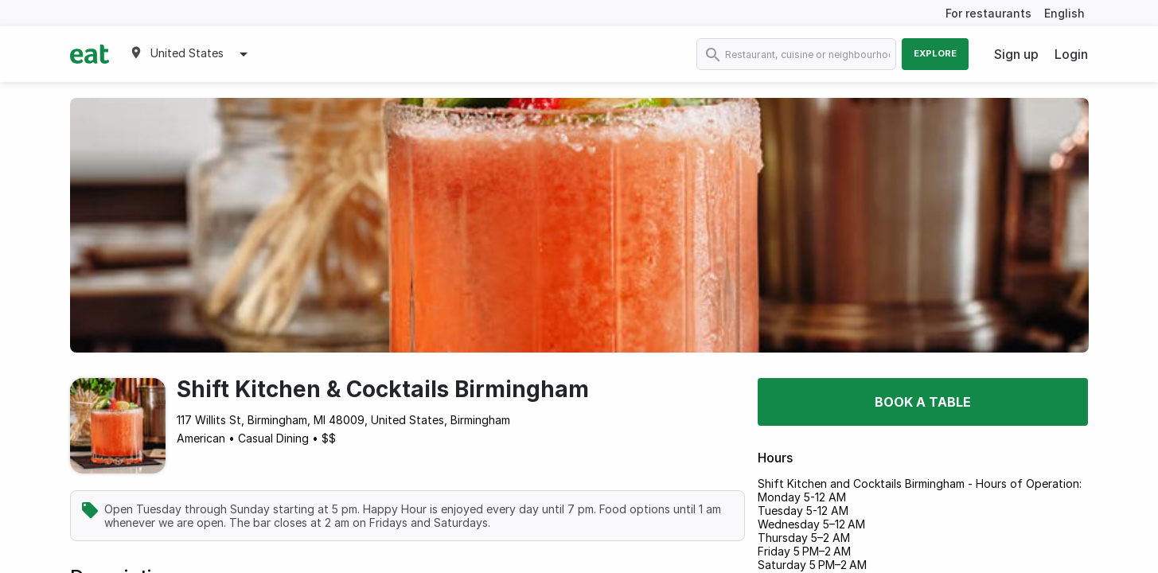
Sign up (1016, 54)
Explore (935, 53)
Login (1071, 54)
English (1064, 13)
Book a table (923, 402)
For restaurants (988, 13)
